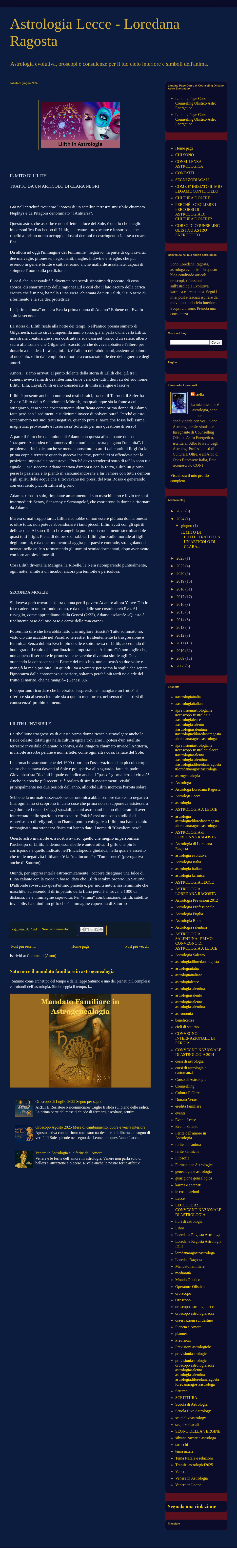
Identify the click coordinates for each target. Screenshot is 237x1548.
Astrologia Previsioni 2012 (196, 900)
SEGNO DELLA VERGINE (197, 1431)
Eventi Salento (186, 1126)
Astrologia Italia (188, 862)
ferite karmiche (187, 1151)
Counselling (184, 1086)
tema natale (184, 1451)
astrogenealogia (187, 776)
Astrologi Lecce (188, 796)
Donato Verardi (187, 1099)
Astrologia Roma (188, 920)
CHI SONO (184, 155)
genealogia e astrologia (193, 1171)
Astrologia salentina (191, 927)
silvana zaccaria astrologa (195, 1438)
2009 (181, 658)
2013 (181, 627)
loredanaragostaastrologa (195, 1253)
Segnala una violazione (192, 1506)
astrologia (183, 803)
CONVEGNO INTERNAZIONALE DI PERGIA (195, 1038)
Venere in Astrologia (191, 1478)
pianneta (182, 1333)
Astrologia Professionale (194, 907)
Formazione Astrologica (194, 1165)
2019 (181, 581)
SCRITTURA (186, 1397)
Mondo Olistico (187, 1280)
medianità (183, 1273)
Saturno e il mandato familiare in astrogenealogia (62, 971)
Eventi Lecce (185, 1120)
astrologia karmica (190, 875)
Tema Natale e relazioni (194, 1458)
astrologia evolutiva (191, 855)
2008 (181, 666)
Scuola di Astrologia (191, 1404)
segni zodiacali (187, 1424)
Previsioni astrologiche (193, 1347)
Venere (180, 1471)
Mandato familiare (190, 1266)
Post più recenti (23, 946)
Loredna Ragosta (188, 1260)
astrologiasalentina (190, 988)
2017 (181, 597)
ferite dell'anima (188, 1144)
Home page (80, 946)
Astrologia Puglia (189, 914)
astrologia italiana (189, 869)
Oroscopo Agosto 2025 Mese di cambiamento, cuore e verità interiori (90, 1127)
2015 (181, 612)
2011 (181, 643)
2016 (181, 604)
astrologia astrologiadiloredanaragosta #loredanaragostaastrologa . (197, 821)
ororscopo (183, 1293)
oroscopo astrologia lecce (195, 1307)
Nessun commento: (55, 929)
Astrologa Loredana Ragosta (197, 789)
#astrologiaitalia (188, 697)
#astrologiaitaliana (189, 703)
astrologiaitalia (187, 968)
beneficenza (184, 1020)
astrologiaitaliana (188, 975)
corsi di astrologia (189, 1061)
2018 (181, 589)
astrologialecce (187, 982)
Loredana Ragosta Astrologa (197, 1235)
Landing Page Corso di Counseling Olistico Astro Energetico (195, 103)
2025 (181, 511)
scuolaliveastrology (190, 1418)
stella (200, 394)
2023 (181, 558)
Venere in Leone (188, 1485)
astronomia (184, 1013)
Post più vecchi (137, 946)
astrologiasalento (188, 995)
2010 (181, 651)
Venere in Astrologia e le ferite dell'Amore (68, 1153)
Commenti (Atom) (41, 956)
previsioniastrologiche (192, 1354)
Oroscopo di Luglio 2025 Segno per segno (68, 1101)
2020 (181, 573)
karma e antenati (188, 1185)
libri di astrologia (188, 1221)
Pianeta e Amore (188, 1327)
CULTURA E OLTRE (192, 198)
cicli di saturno (187, 1027)
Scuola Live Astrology (193, 1411)
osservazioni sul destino (194, 1320)
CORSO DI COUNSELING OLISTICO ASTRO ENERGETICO (197, 230)
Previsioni (183, 1340)
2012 (181, 635)
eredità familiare (188, 1106)
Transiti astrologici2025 (194, 1465)
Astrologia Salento (190, 955)
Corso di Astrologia (190, 1079)
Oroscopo (183, 1300)
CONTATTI (184, 173)
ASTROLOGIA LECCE (194, 882)
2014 (181, 620)
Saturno (181, 1391)
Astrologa (183, 783)
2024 (181, 519)
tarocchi (181, 1444)
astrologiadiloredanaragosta (197, 961)
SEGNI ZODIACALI (192, 180)
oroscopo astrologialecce (195, 1313)
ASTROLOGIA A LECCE (196, 809)
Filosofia (182, 1158)
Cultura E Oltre (187, 1093)
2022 (181, 566)
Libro (179, 1228)
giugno (187, 525)
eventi (180, 1113)
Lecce (180, 1198)
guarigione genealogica (193, 1178)
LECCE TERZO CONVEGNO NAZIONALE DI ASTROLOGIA (198, 1210)
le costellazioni (187, 1192)
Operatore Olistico (190, 1287)
